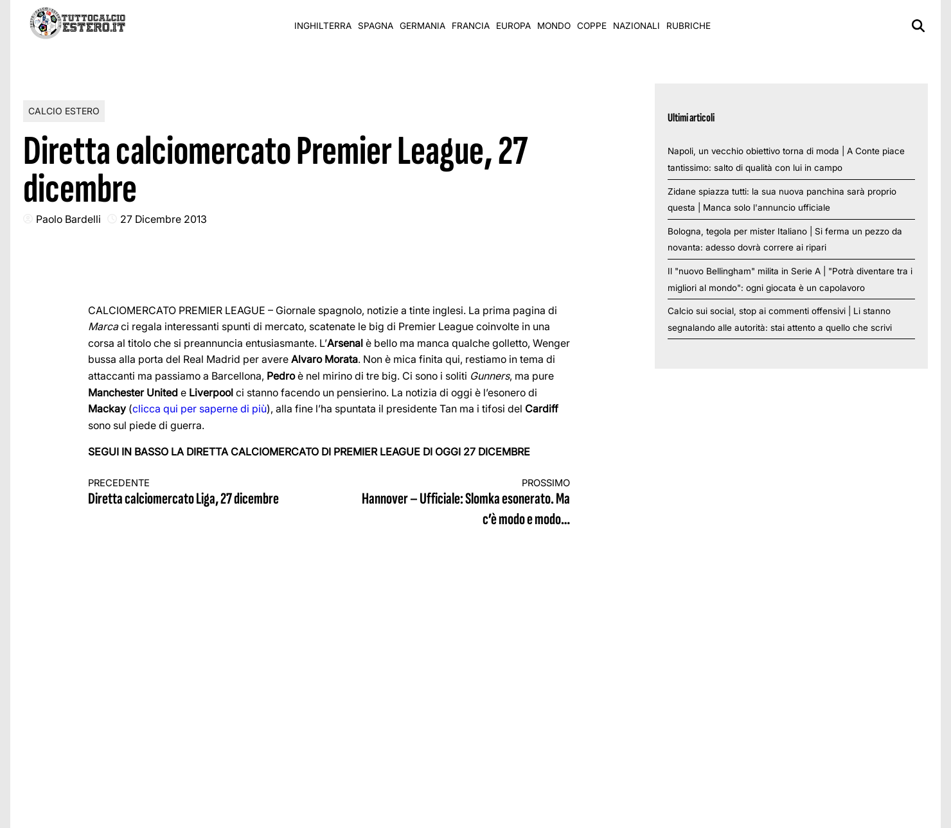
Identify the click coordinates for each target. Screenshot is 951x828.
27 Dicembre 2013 (163, 219)
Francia (471, 26)
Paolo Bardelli (68, 219)
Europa (513, 26)
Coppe (592, 26)
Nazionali (636, 26)
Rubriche (688, 26)
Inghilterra (322, 26)
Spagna (375, 26)
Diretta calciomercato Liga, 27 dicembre (196, 493)
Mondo (554, 26)
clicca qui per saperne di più (199, 408)
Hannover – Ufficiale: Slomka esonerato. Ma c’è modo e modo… (462, 503)
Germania (422, 26)
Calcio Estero (64, 110)
